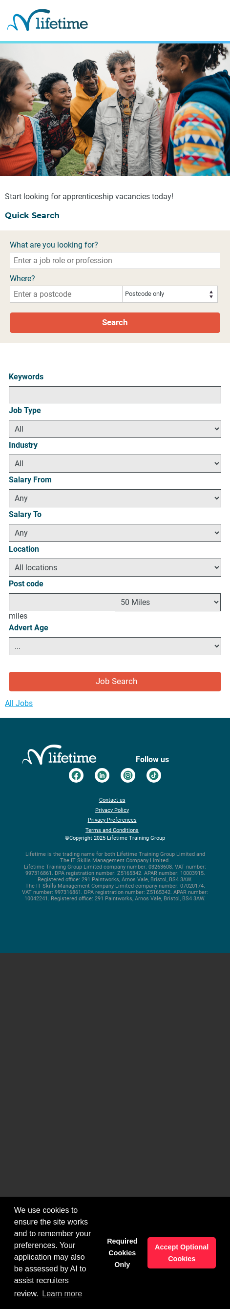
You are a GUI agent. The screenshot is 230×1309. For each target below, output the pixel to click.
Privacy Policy (112, 810)
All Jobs (19, 703)
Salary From (30, 479)
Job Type (25, 410)
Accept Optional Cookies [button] (182, 1253)
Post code (26, 583)
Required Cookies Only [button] (122, 1252)
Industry (23, 445)
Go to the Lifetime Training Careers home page (47, 20)
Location (24, 549)
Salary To (25, 514)
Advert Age (28, 627)
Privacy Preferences (112, 820)
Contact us (112, 800)
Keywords (26, 376)
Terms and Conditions (112, 830)
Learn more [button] (62, 1293)
